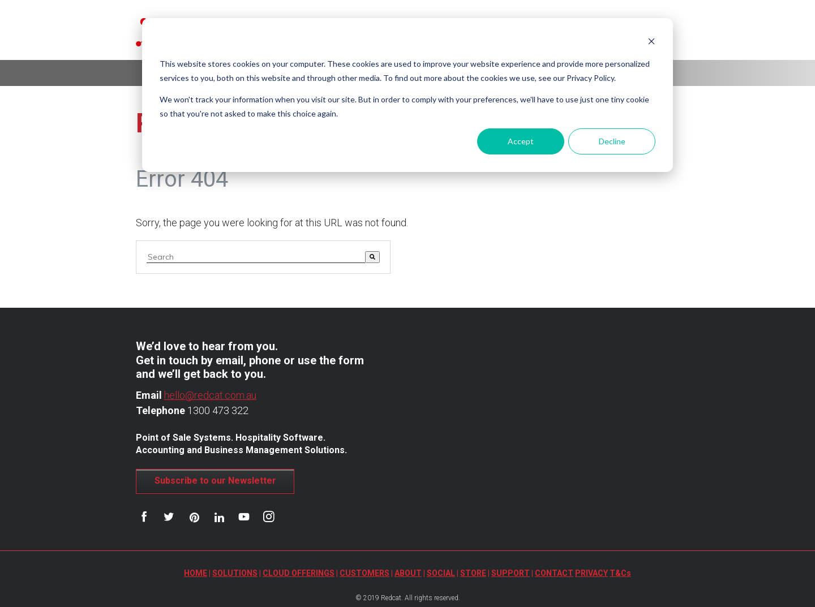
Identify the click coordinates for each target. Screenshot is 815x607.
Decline (612, 141)
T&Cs (620, 573)
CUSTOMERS (364, 573)
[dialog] (407, 95)
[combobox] (256, 257)
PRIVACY (591, 573)
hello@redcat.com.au (210, 395)
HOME (195, 573)
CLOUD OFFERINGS (298, 573)
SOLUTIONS (235, 573)
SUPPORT (510, 573)
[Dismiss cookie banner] (651, 43)
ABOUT (408, 573)
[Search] (372, 257)
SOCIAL (441, 573)
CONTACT (554, 573)
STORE (473, 573)
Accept (521, 141)
